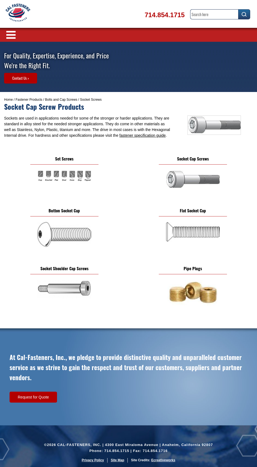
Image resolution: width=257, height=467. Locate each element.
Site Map (117, 460)
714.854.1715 (165, 15)
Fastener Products (29, 100)
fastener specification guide (142, 135)
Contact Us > (20, 78)
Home (8, 100)
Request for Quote (33, 397)
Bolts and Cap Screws (61, 100)
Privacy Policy (93, 460)
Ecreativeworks (163, 460)
